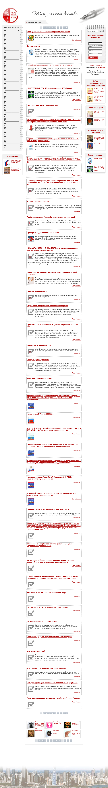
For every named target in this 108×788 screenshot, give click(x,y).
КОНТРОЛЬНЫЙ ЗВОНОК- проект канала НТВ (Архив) (49, 88)
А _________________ (11, 31)
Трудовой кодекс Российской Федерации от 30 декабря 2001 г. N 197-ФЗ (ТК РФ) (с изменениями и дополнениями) (54, 429)
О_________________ (11, 88)
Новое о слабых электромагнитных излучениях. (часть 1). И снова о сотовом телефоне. (95, 139)
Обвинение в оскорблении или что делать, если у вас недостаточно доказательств (49, 545)
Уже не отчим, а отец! (36, 651)
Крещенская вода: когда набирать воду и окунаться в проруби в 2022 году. (39, 725)
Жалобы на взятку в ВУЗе (38, 202)
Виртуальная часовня (38, 731)
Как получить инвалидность (39, 345)
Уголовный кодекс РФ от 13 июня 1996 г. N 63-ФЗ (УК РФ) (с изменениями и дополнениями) (51, 494)
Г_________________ (11, 44)
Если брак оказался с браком (39, 378)
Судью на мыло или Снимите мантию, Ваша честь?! (49, 509)
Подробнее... (76, 40)
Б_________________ (11, 35)
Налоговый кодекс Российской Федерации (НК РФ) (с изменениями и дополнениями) (49, 478)
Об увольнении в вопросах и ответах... (43, 621)
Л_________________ (11, 75)
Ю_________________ (11, 142)
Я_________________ (11, 146)
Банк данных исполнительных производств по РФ (48, 32)
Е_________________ (11, 53)
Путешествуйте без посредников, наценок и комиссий (95, 72)
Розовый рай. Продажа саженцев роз (76, 723)
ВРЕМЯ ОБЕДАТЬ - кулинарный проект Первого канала (99, 90)
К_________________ (11, 71)
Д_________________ (11, 49)
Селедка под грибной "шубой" (99, 119)
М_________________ (11, 80)
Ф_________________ (11, 115)
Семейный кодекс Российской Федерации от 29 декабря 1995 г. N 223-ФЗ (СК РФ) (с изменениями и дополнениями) (53, 445)
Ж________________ (11, 57)
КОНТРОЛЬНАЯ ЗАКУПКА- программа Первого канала (98, 98)
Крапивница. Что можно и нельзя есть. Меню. (76, 732)
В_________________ (11, 40)
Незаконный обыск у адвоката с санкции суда (46, 593)
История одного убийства (38, 360)
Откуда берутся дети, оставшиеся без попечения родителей (52, 683)
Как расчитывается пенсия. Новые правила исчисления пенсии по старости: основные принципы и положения (53, 121)
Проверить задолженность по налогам (43, 233)
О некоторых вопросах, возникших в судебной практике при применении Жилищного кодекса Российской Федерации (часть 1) (54, 160)
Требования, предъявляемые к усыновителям (46, 668)
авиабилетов (91, 67)
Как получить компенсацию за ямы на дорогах (16, 169)
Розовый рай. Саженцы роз (57, 722)
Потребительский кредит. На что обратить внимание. (49, 65)
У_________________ (11, 111)
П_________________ (11, 93)
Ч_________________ (11, 128)
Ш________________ (11, 133)
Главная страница (11, 27)
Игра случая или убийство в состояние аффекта (47, 306)
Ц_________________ (11, 124)
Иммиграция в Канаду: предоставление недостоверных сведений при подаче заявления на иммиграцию (50, 561)
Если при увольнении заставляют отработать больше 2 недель (53, 698)
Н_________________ (11, 84)
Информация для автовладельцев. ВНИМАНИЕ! (16, 161)
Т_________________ (11, 106)
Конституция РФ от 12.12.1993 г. (40, 414)
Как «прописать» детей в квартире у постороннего (48, 607)
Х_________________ (11, 120)
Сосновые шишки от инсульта (57, 732)
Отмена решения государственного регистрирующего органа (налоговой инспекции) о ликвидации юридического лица (52, 577)
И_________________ (11, 66)
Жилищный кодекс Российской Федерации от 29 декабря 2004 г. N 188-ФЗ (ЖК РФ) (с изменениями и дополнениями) (54, 462)
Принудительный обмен (37, 291)
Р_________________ (11, 97)
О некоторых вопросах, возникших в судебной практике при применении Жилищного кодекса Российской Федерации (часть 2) (54, 182)
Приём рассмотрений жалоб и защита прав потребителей (51, 217)
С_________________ (11, 102)
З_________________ (11, 62)
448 (65, 740)
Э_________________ (11, 137)
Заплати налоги (33, 46)
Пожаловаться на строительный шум (42, 105)
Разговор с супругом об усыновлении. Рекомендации (49, 637)
